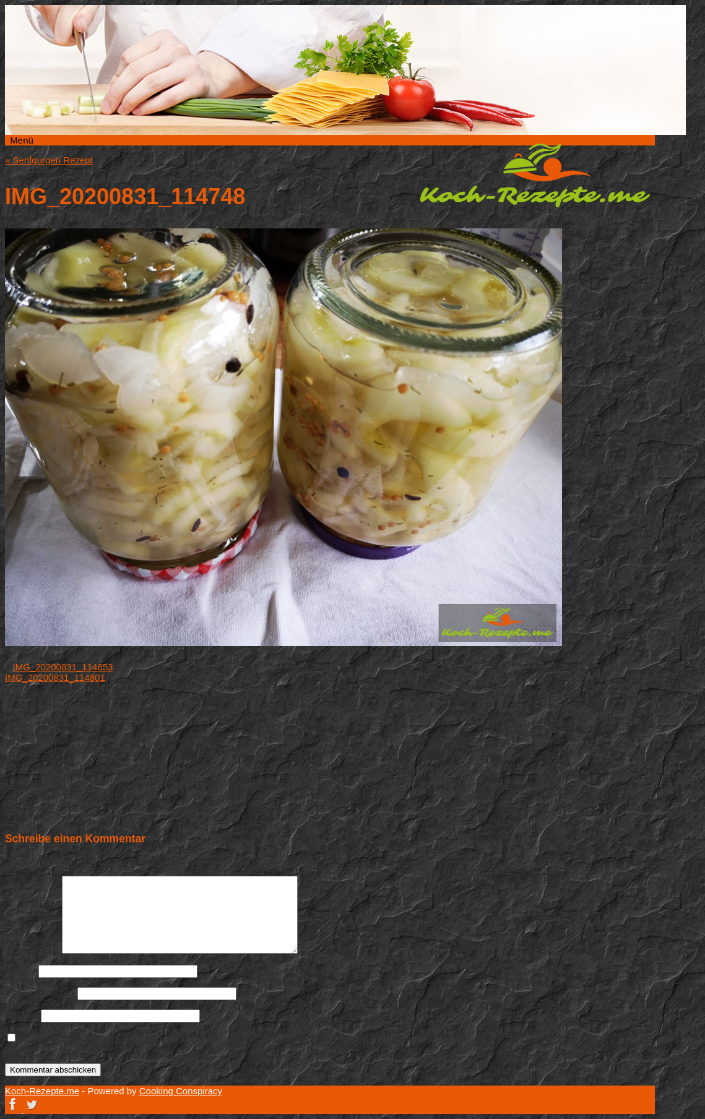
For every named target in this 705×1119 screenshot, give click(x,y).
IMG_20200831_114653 (63, 667)
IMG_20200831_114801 (55, 677)
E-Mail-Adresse (40, 993)
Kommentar (32, 950)
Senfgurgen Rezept (49, 160)
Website (21, 1015)
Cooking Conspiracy (180, 1091)
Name (20, 971)
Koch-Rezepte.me (535, 175)
